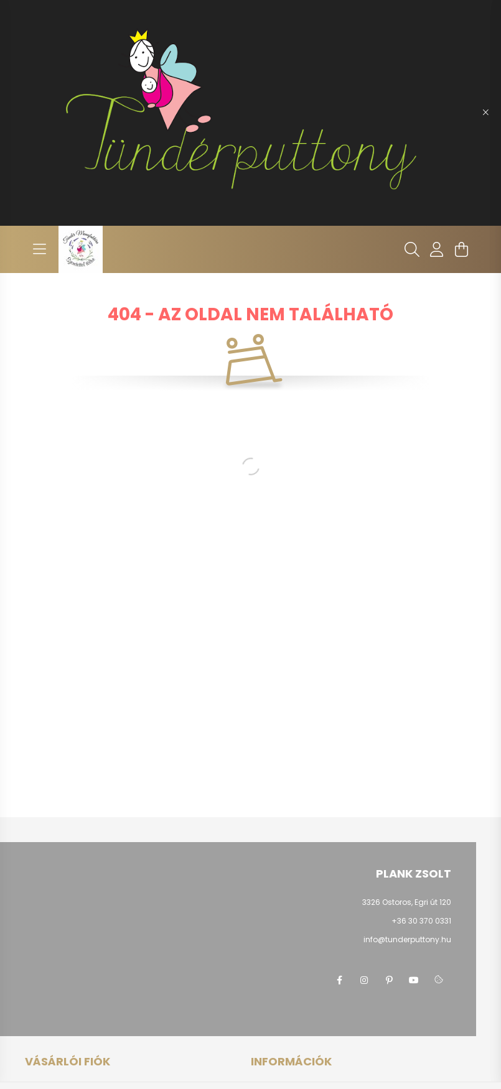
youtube (413, 980)
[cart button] (461, 249)
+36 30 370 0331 (421, 920)
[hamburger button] (39, 249)
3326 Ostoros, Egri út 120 (406, 902)
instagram (364, 980)
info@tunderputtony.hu (407, 939)
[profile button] (436, 249)
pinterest (389, 980)
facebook (339, 980)
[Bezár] (485, 112)
